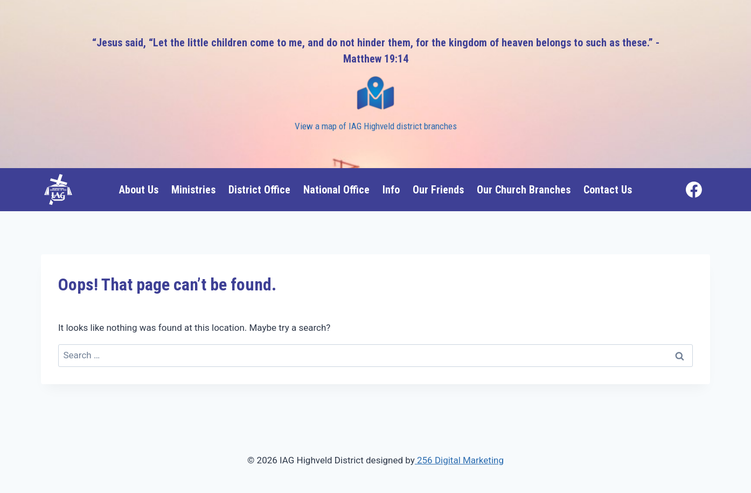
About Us (138, 189)
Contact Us (607, 189)
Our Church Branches (524, 189)
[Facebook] (694, 189)
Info (391, 189)
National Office (336, 189)
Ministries (193, 189)
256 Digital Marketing (459, 460)
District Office (259, 189)
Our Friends (438, 189)
